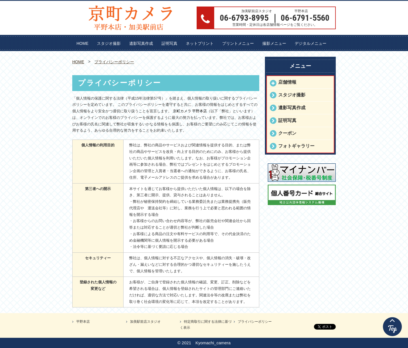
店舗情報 (287, 82)
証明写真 (169, 43)
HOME (82, 43)
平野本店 (83, 322)
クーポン (287, 133)
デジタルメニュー (310, 43)
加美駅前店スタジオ (145, 322)
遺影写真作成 (141, 43)
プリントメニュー (238, 43)
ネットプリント (200, 43)
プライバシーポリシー (114, 62)
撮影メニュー (274, 43)
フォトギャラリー (296, 146)
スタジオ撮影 (109, 43)
